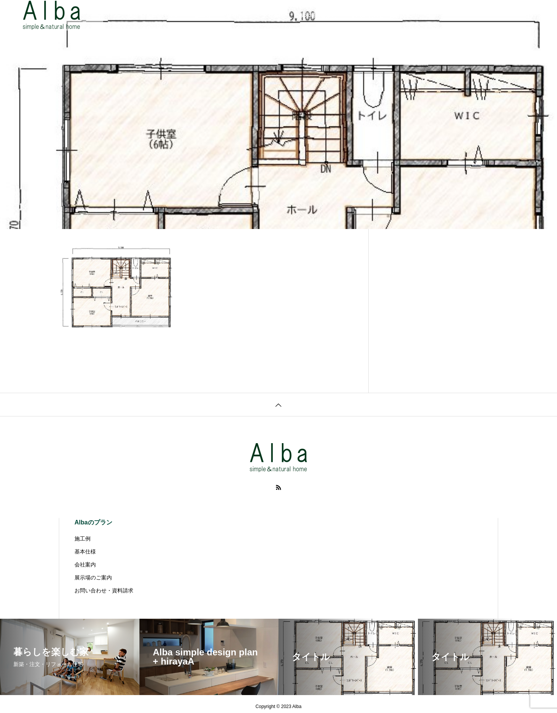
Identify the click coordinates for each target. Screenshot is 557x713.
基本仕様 (236, 15)
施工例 (202, 15)
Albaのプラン (162, 15)
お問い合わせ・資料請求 (381, 15)
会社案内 (273, 15)
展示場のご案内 (318, 15)
